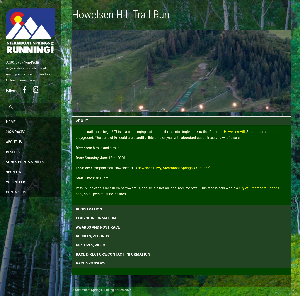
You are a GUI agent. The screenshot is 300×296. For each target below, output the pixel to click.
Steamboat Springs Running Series (99, 290)
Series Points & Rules (25, 162)
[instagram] (36, 89)
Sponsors (14, 172)
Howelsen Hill (234, 132)
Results (13, 152)
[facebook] (24, 89)
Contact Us (16, 192)
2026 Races (15, 132)
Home (11, 121)
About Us (14, 142)
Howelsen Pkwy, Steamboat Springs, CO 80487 (173, 168)
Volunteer (15, 182)
